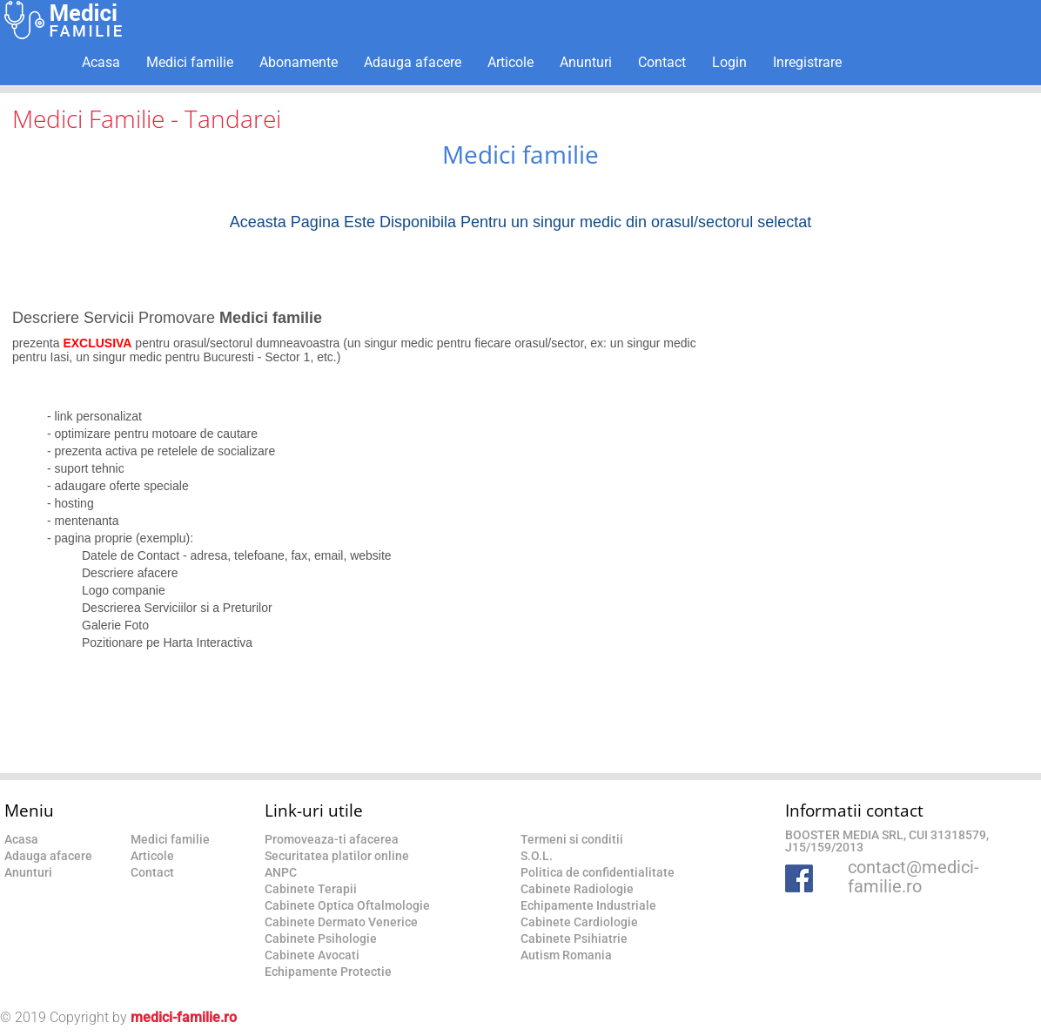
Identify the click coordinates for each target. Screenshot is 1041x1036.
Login (729, 62)
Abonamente (298, 62)
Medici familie (189, 62)
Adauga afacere (412, 62)
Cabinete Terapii (311, 889)
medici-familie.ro (184, 1017)
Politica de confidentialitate (597, 872)
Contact (662, 62)
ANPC (281, 872)
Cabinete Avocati (312, 955)
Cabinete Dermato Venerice (341, 922)
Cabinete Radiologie (577, 889)
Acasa (101, 62)
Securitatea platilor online (337, 856)
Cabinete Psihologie (321, 938)
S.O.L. (536, 856)
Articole (510, 62)
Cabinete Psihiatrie (574, 938)
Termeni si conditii (571, 839)
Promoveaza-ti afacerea (332, 839)
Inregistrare (807, 62)
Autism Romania (566, 955)
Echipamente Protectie (328, 971)
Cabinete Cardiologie (579, 922)
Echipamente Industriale (588, 905)
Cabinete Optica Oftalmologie (347, 905)
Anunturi (586, 62)
